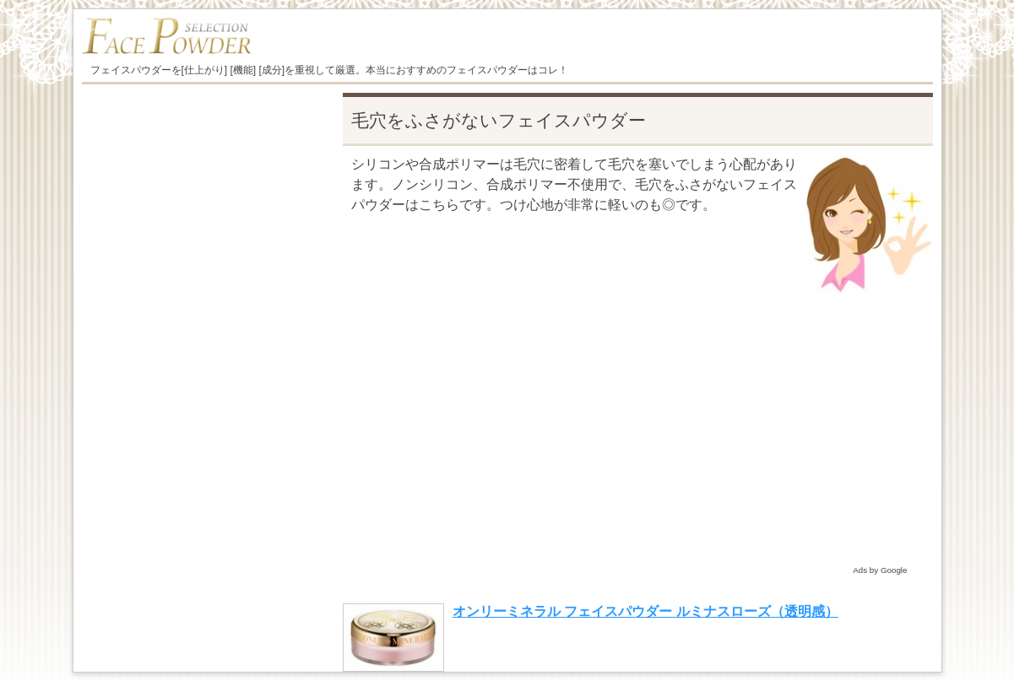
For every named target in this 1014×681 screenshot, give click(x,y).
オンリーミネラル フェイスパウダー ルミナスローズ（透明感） (645, 611)
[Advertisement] (638, 442)
